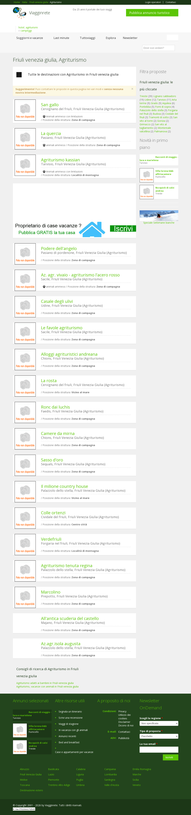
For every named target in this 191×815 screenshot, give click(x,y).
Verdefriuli (51, 539)
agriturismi (32, 27)
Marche (137, 774)
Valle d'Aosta (111, 785)
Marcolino (50, 592)
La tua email (149, 744)
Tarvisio (161, 99)
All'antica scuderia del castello (70, 618)
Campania (110, 769)
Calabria (80, 769)
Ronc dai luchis (55, 407)
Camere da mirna (58, 433)
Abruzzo (24, 769)
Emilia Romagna (142, 769)
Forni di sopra (163, 106)
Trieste (144, 96)
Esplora (111, 38)
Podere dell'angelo (59, 248)
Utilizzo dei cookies (124, 716)
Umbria (80, 785)
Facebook (152, 806)
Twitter (168, 806)
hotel (21, 27)
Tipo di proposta (151, 731)
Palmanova (160, 131)
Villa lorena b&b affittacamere (164, 172)
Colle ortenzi (53, 512)
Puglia (79, 779)
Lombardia (110, 774)
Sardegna (109, 779)
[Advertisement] (74, 202)
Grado (154, 103)
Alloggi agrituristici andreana (69, 354)
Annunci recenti (67, 736)
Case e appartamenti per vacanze (74, 752)
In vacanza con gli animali (73, 730)
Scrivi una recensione (71, 717)
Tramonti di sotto (159, 117)
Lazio (51, 774)
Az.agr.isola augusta (60, 643)
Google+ (159, 806)
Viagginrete (39, 13)
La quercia (51, 133)
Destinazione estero (31, 790)
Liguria (80, 774)
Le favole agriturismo (61, 328)
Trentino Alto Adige (59, 785)
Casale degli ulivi (57, 301)
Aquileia (166, 103)
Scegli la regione (151, 718)
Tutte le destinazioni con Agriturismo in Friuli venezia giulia (67, 74)
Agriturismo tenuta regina (66, 565)
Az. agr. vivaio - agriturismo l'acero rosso (80, 275)
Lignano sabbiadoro (164, 96)
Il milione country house (64, 486)
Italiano (173, 38)
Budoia (157, 113)
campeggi (26, 30)
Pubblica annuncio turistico (149, 13)
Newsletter (130, 38)
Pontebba (145, 106)
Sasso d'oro (52, 460)
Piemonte (53, 779)
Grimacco (145, 124)
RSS (176, 806)
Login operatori (153, 2)
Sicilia (136, 779)
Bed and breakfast (69, 742)
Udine (148, 99)
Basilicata (53, 769)
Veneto (137, 785)
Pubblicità (123, 738)
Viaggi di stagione (69, 724)
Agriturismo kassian (60, 160)
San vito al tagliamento (153, 126)
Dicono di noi (125, 725)
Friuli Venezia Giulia (31, 774)
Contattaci (171, 2)
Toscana (25, 785)
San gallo (50, 104)
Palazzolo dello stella (152, 110)
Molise (23, 779)
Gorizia (161, 120)
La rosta (49, 380)
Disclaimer (124, 722)
